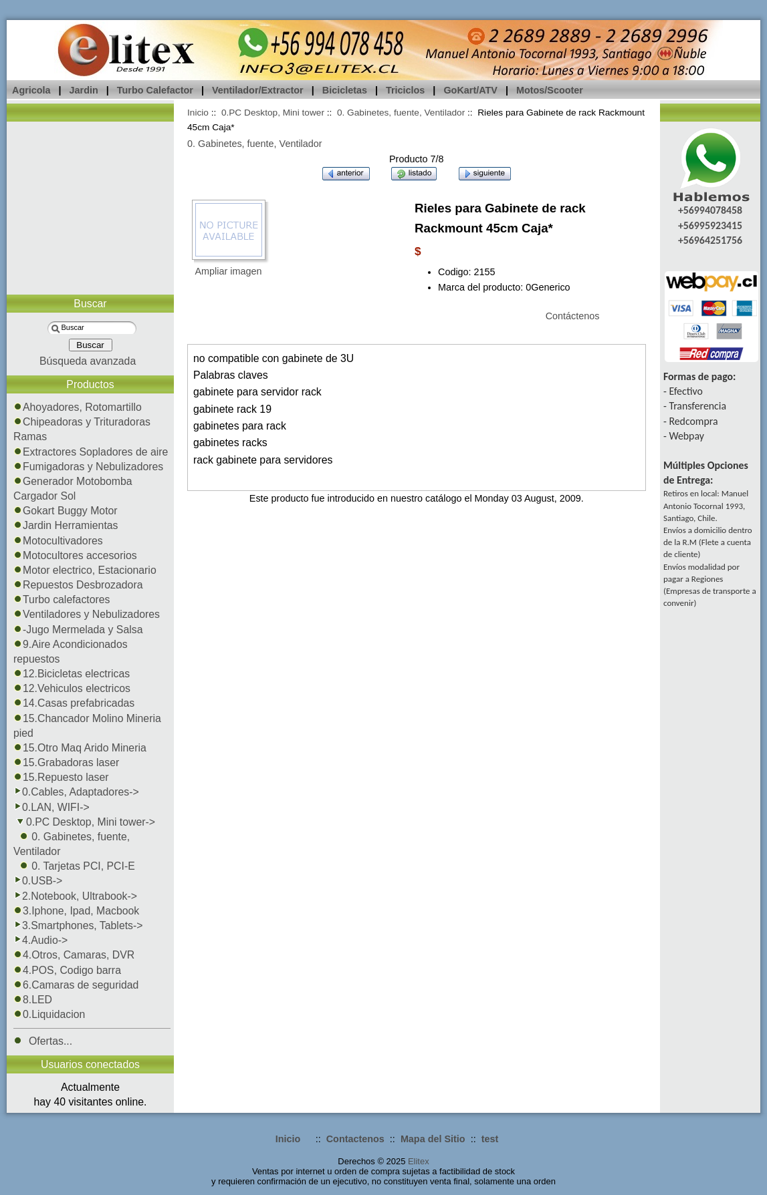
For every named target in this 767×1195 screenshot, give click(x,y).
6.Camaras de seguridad (75, 985)
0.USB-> (37, 880)
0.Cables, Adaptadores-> (76, 792)
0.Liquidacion (49, 1014)
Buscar (90, 303)
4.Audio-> (40, 940)
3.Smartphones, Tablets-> (78, 925)
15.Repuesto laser (60, 777)
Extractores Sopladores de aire (90, 452)
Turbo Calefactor (155, 90)
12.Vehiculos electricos (71, 688)
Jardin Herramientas (65, 525)
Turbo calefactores (61, 599)
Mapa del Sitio (433, 1139)
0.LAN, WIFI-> (51, 807)
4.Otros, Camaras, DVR (73, 955)
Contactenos (355, 1139)
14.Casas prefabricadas (73, 703)
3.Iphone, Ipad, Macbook (76, 910)
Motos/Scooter (549, 90)
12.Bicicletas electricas (71, 673)
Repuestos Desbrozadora (78, 584)
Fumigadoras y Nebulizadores (88, 466)
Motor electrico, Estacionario (84, 570)
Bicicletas (344, 90)
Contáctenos (573, 316)
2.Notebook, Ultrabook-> (75, 896)
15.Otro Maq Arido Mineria (79, 747)
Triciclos (405, 90)
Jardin (84, 90)
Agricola (31, 90)
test (490, 1139)
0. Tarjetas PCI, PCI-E (74, 866)
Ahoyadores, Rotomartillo (77, 407)
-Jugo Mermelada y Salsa (77, 629)
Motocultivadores (58, 540)
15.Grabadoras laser (66, 762)
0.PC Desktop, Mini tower (272, 113)
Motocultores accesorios (75, 555)
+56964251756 (710, 240)
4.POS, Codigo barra (67, 970)
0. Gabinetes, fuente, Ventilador (401, 113)
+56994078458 (710, 210)
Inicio (198, 113)
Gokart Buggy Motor (65, 510)
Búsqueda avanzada (87, 361)
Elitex (418, 1161)
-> (84, 822)
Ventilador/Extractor (258, 90)
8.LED (32, 999)
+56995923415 (710, 225)
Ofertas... (42, 1041)
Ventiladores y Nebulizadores (86, 614)
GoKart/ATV (470, 90)
